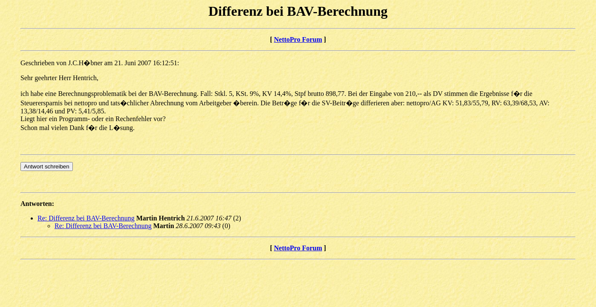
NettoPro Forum (298, 39)
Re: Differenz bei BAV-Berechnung (86, 218)
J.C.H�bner (85, 63)
